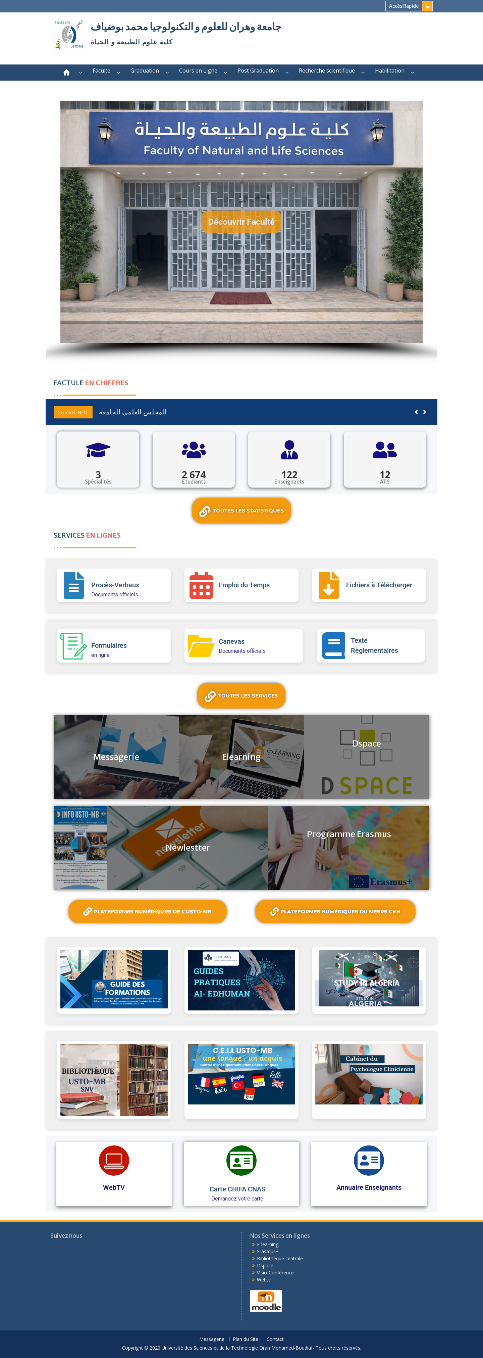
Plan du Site (245, 1339)
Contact (275, 1339)
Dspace (265, 1265)
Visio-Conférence (275, 1272)
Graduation (144, 70)
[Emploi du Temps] (201, 585)
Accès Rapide (404, 6)
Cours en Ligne (198, 70)
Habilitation (390, 70)
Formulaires (109, 645)
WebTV (114, 1187)
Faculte (101, 70)
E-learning (267, 1244)
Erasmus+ (268, 1251)
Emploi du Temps (244, 585)
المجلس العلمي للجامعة (130, 411)
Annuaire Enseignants (368, 1187)
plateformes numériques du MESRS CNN (335, 911)
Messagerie (211, 1339)
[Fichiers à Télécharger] (328, 585)
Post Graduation (258, 70)
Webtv (264, 1279)
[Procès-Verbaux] (73, 585)
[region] (241, 232)
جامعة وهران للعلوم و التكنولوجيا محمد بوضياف (186, 26)
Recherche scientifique (327, 70)
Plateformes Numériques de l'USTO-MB (148, 911)
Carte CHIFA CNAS (237, 1189)
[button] (241, 222)
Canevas (232, 641)
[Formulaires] (73, 645)
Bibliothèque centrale (280, 1258)
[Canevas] (201, 645)
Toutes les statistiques (241, 511)
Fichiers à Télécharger (379, 585)
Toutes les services (241, 696)
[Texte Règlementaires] (333, 645)
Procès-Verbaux (115, 585)
